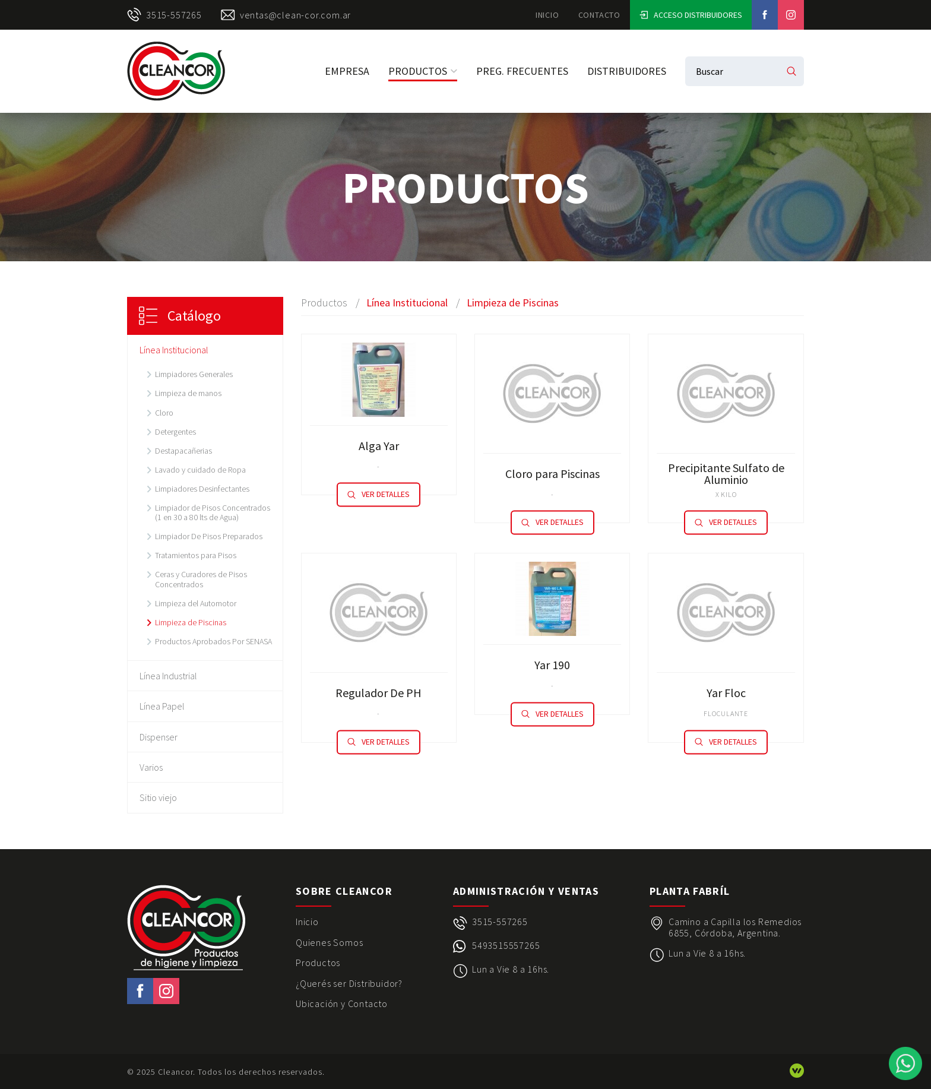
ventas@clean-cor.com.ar (286, 15)
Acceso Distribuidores (690, 15)
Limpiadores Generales (194, 374)
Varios (151, 767)
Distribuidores (626, 71)
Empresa (347, 71)
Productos (422, 71)
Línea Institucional (174, 350)
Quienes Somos (329, 942)
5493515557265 (506, 945)
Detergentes (175, 431)
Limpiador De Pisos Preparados (208, 536)
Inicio (547, 15)
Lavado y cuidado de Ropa (200, 469)
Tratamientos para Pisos (195, 555)
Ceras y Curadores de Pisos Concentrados (201, 579)
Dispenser (159, 737)
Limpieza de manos (188, 393)
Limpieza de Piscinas (190, 622)
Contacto (599, 15)
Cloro (164, 412)
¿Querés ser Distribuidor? (349, 983)
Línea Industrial (168, 676)
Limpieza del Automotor (195, 603)
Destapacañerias (183, 450)
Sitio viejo (158, 797)
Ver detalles (378, 494)
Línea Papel (162, 706)
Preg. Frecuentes (522, 71)
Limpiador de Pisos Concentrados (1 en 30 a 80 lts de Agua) (212, 512)
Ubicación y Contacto (342, 1003)
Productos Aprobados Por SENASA (213, 641)
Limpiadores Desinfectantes (202, 488)
